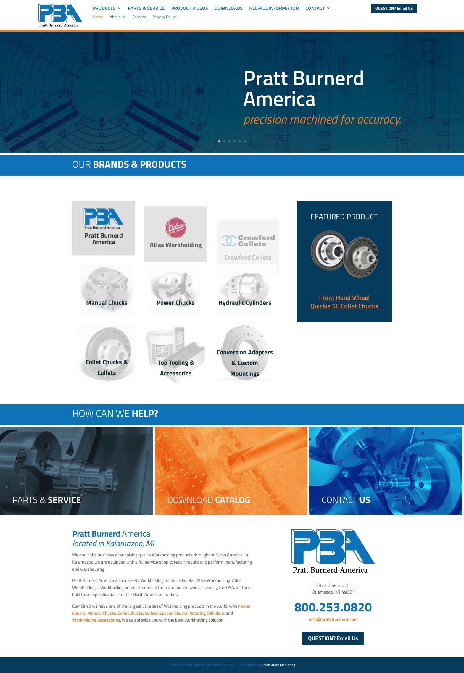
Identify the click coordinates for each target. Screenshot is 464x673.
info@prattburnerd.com (333, 619)
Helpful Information (274, 9)
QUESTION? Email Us (394, 8)
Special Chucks (174, 613)
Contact (315, 9)
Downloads (229, 9)
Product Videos (189, 9)
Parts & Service (146, 9)
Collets (151, 613)
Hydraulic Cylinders (244, 302)
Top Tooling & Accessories (176, 368)
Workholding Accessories (96, 619)
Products (104, 9)
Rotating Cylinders (206, 613)
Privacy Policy (164, 17)
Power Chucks (176, 302)
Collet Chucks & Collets (107, 367)
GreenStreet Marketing (278, 665)
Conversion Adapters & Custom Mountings (245, 362)
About (115, 17)
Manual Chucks (107, 302)
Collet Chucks (130, 613)
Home (98, 17)
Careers (139, 17)
